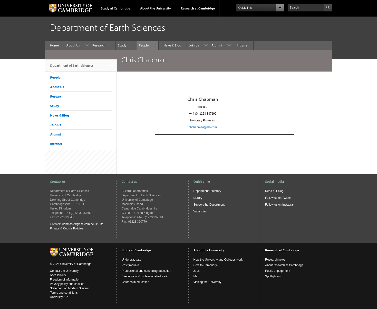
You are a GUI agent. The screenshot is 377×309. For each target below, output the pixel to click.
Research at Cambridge (198, 8)
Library (198, 198)
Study (122, 45)
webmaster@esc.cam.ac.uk (80, 224)
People (144, 45)
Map (196, 276)
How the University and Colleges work (218, 259)
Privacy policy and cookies (67, 284)
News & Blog (172, 45)
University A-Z (59, 297)
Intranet (243, 45)
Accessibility (58, 275)
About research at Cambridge (284, 265)
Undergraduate (131, 259)
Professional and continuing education (146, 271)
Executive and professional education (146, 276)
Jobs (196, 271)
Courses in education (135, 282)
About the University (155, 8)
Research (99, 45)
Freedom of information (65, 279)
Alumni (217, 45)
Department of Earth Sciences (72, 67)
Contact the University (64, 271)
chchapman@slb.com (203, 127)
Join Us (194, 45)
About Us (73, 45)
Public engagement (277, 271)
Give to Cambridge (205, 265)
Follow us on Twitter (278, 198)
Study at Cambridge (115, 8)
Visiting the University (207, 282)
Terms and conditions (63, 292)
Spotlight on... (274, 276)
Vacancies (200, 211)
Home (54, 45)
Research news (275, 259)
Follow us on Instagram (280, 204)
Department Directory (207, 191)
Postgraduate (130, 265)
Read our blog (274, 191)
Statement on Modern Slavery (69, 288)
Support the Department (209, 204)
